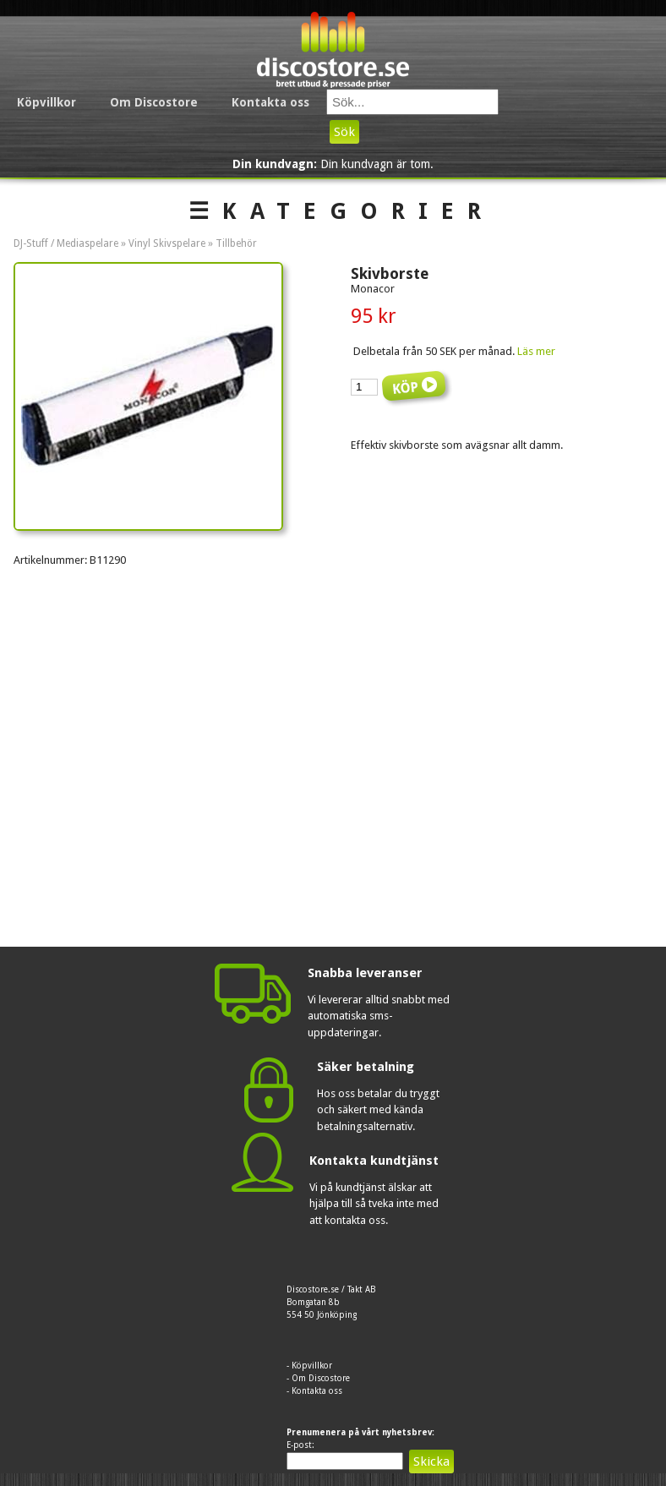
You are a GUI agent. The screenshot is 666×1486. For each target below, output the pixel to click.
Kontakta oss (270, 102)
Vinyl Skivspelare (166, 243)
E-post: (300, 1445)
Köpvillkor (46, 102)
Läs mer (536, 351)
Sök (344, 131)
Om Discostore (154, 102)
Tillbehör (236, 243)
